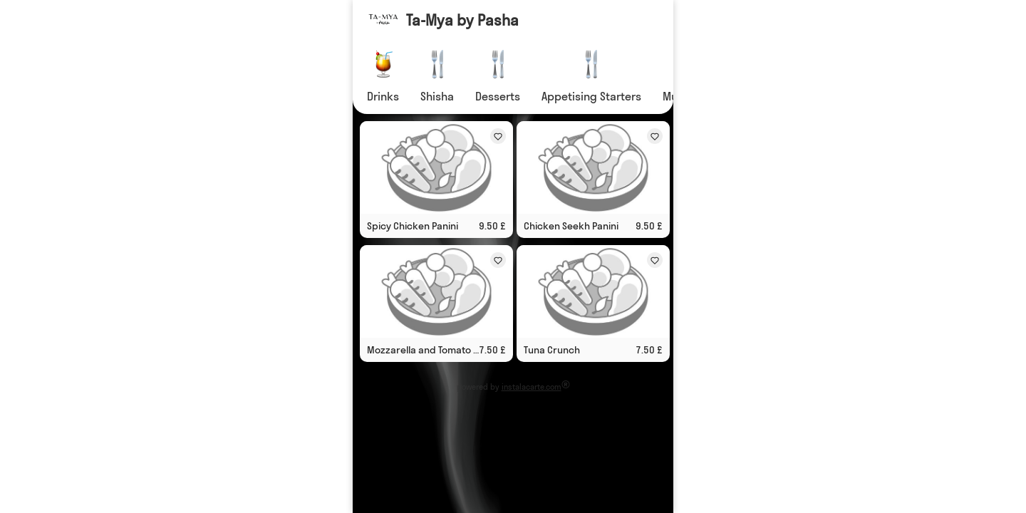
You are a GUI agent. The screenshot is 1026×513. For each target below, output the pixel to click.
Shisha (437, 96)
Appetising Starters (591, 96)
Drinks (383, 96)
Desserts (497, 96)
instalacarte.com (531, 387)
